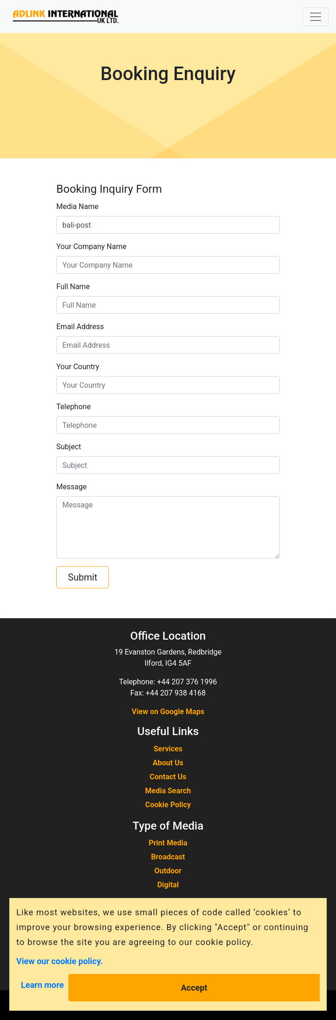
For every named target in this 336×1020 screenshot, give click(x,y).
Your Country (77, 366)
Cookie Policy (168, 804)
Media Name (77, 206)
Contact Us (168, 776)
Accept (194, 988)
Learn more (42, 985)
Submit (82, 577)
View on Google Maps (168, 711)
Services (168, 748)
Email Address (80, 326)
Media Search (168, 790)
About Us (168, 762)
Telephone (73, 406)
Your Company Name (91, 246)
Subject (68, 446)
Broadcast (168, 856)
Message (71, 486)
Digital (168, 884)
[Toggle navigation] (315, 16)
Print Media (167, 842)
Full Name (73, 286)
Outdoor (168, 870)
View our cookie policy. (59, 961)
